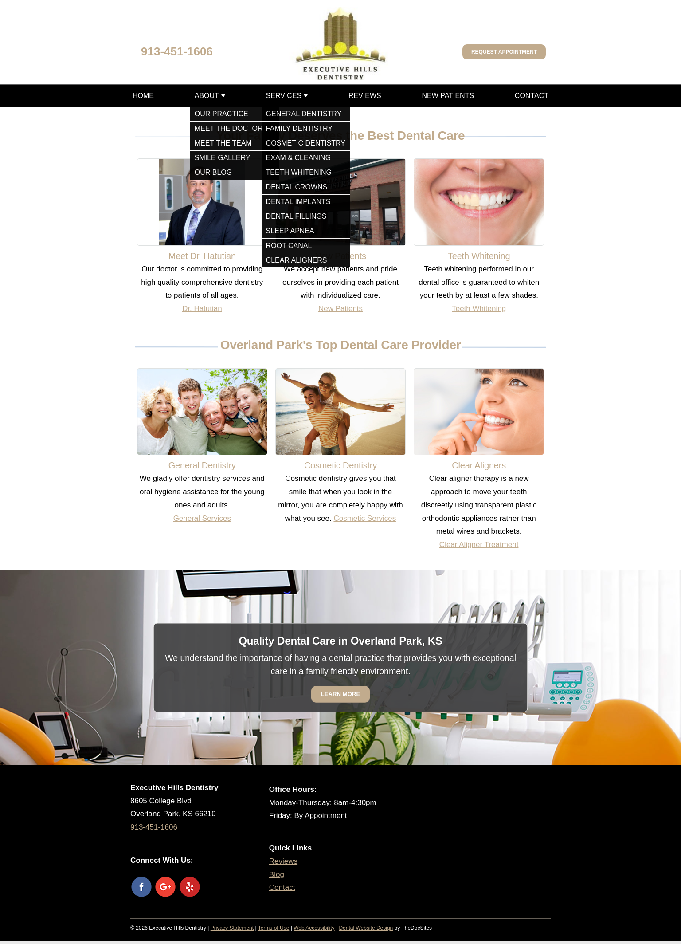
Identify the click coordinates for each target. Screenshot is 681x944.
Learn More (340, 694)
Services (284, 95)
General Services (202, 518)
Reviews (364, 95)
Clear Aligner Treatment (479, 544)
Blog (276, 874)
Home (143, 95)
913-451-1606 (177, 51)
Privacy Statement (232, 928)
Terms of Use (274, 928)
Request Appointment (504, 52)
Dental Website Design (366, 928)
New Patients (448, 95)
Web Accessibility (314, 928)
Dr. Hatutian (202, 308)
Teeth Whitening (479, 308)
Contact (531, 95)
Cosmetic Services (364, 518)
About (207, 95)
